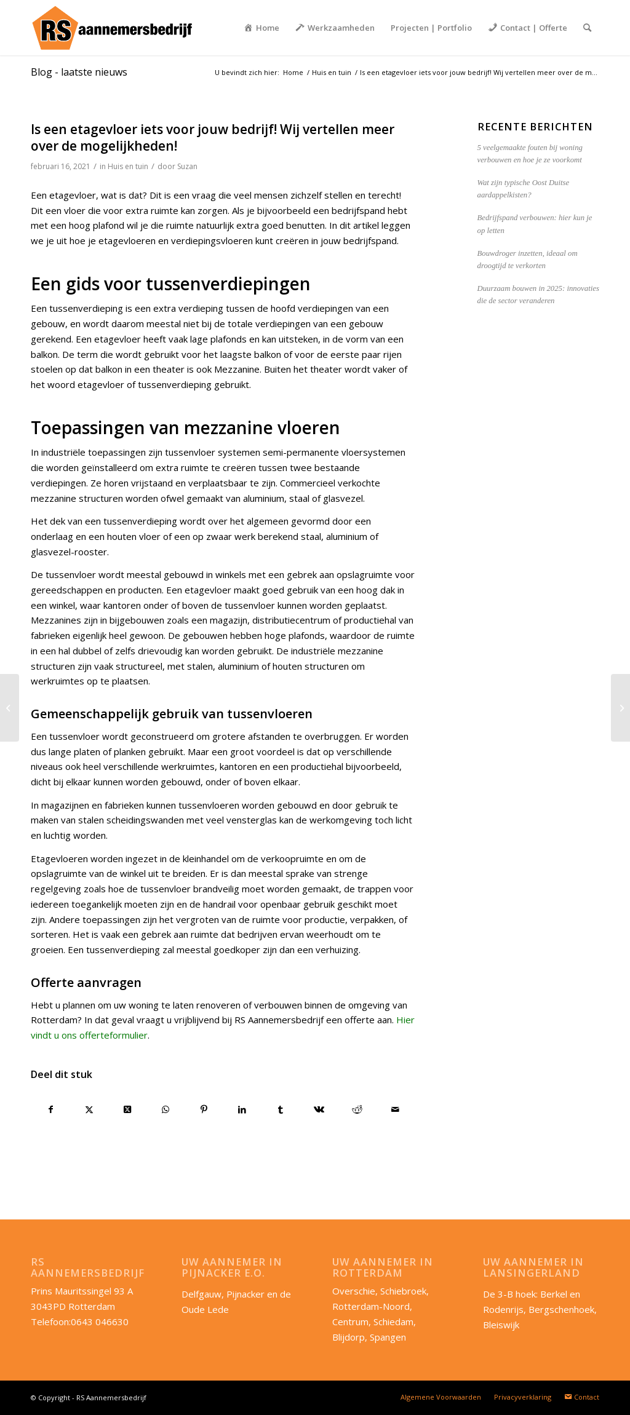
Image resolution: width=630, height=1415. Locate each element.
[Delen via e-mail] (395, 1110)
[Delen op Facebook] (50, 1110)
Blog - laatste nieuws (79, 72)
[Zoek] (587, 27)
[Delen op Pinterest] (204, 1110)
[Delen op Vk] (319, 1110)
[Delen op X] (89, 1110)
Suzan (187, 166)
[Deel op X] (127, 1110)
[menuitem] (261, 27)
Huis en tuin (128, 166)
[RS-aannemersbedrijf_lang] (112, 27)
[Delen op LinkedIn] (242, 1110)
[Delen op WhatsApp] (166, 1110)
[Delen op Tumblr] (281, 1110)
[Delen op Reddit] (357, 1110)
